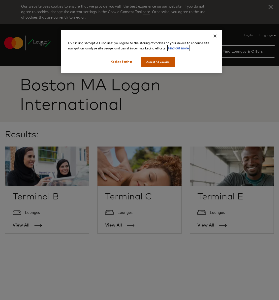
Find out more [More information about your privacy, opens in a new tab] (178, 47)
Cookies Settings (121, 61)
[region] (141, 51)
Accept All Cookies (157, 62)
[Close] (215, 36)
